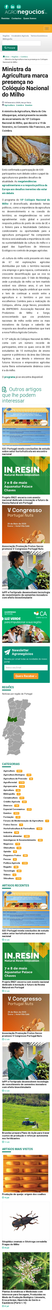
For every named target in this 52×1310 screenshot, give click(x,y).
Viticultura (8, 878)
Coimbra (24, 57)
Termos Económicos (39, 36)
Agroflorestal (10, 782)
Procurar (9, 48)
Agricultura (9, 105)
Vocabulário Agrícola (20, 36)
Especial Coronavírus (14, 809)
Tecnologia (9, 871)
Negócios (8, 844)
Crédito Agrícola (11, 801)
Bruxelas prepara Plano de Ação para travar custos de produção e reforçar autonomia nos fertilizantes (25, 1135)
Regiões (6, 36)
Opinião (7, 851)
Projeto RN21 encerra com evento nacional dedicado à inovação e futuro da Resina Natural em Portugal (25, 500)
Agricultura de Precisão (15, 778)
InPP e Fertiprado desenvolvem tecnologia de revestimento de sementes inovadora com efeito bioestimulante (26, 595)
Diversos (7, 805)
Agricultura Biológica (14, 775)
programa (9, 377)
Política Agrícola (11, 863)
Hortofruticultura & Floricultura (19, 828)
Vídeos (7, 874)
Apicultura (8, 790)
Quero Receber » (26, 676)
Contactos (16, 18)
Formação (8, 817)
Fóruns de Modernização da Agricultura (23, 821)
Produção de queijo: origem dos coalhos (24, 1194)
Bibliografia (7, 39)
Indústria (7, 832)
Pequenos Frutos (12, 855)
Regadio (7, 867)
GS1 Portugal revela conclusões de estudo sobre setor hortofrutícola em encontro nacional (26, 451)
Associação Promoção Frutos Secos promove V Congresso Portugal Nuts (22, 547)
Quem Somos (29, 18)
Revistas (5, 18)
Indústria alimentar (12, 836)
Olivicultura (9, 848)
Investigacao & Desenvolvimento (19, 840)
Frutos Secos (10, 824)
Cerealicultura (10, 798)
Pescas (7, 859)
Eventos (28, 105)
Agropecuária (10, 786)
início (6, 57)
